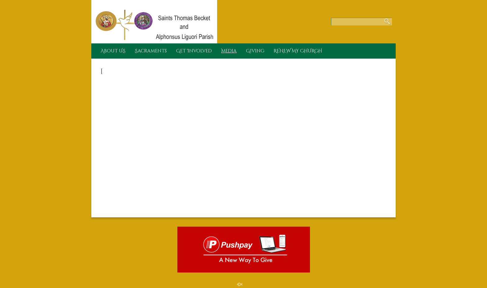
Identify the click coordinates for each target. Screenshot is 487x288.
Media (229, 51)
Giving (255, 51)
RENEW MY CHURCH (298, 51)
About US (113, 51)
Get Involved (194, 51)
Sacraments (151, 51)
